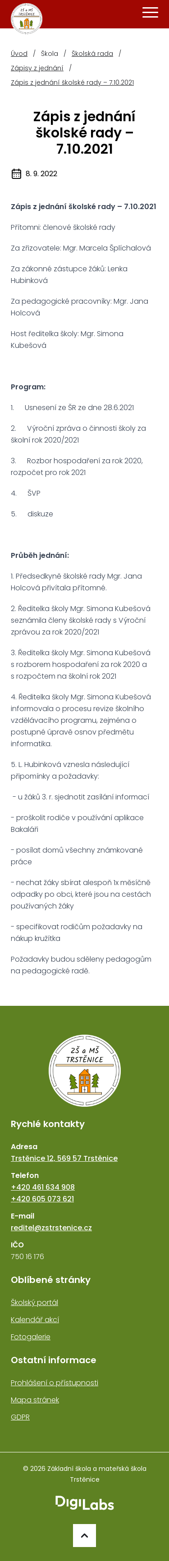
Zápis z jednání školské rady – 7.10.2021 (72, 82)
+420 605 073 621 (42, 1199)
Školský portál (34, 1302)
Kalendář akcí (35, 1320)
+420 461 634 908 (43, 1187)
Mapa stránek (35, 1400)
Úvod (19, 53)
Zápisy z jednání (37, 68)
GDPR (20, 1417)
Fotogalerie (30, 1337)
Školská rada (92, 53)
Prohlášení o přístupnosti (54, 1383)
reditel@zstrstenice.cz (51, 1228)
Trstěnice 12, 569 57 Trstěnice (64, 1158)
